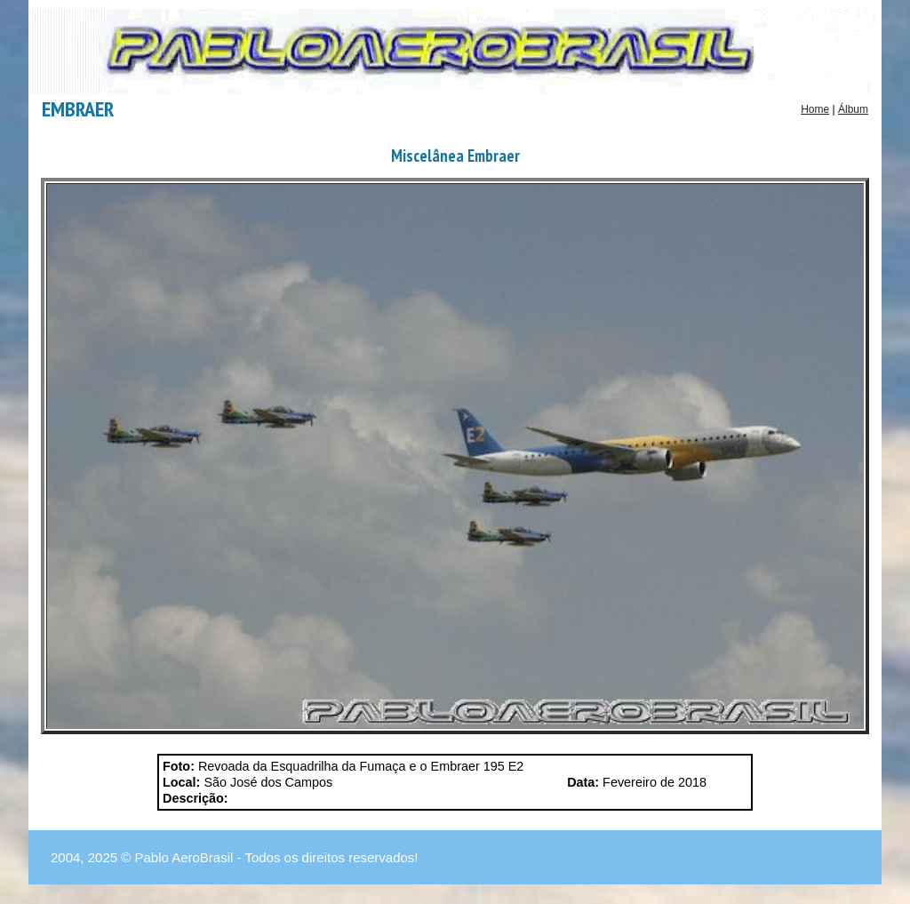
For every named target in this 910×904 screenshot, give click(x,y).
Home (815, 109)
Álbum (853, 109)
